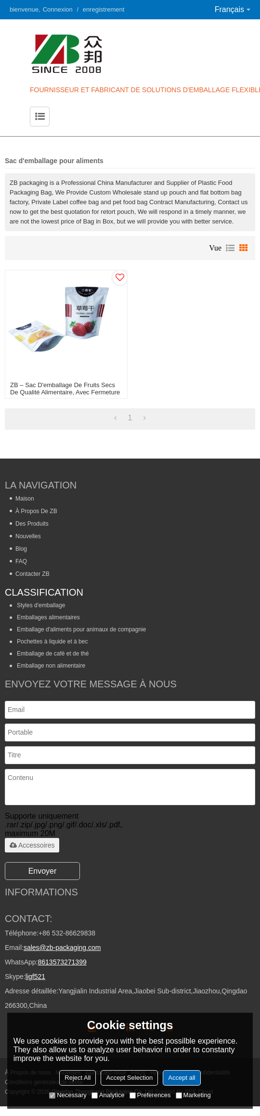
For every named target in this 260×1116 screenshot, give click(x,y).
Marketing (193, 1095)
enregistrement (104, 9)
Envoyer (42, 871)
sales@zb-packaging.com (62, 947)
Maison (24, 498)
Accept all (181, 1077)
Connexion (58, 9)
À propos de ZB (36, 511)
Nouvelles (28, 536)
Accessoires (32, 845)
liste (230, 248)
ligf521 (35, 976)
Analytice (108, 1095)
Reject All (78, 1077)
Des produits (32, 523)
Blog (21, 548)
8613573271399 (62, 962)
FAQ (21, 561)
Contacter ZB (32, 574)
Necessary (67, 1095)
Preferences (150, 1095)
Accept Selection (129, 1077)
